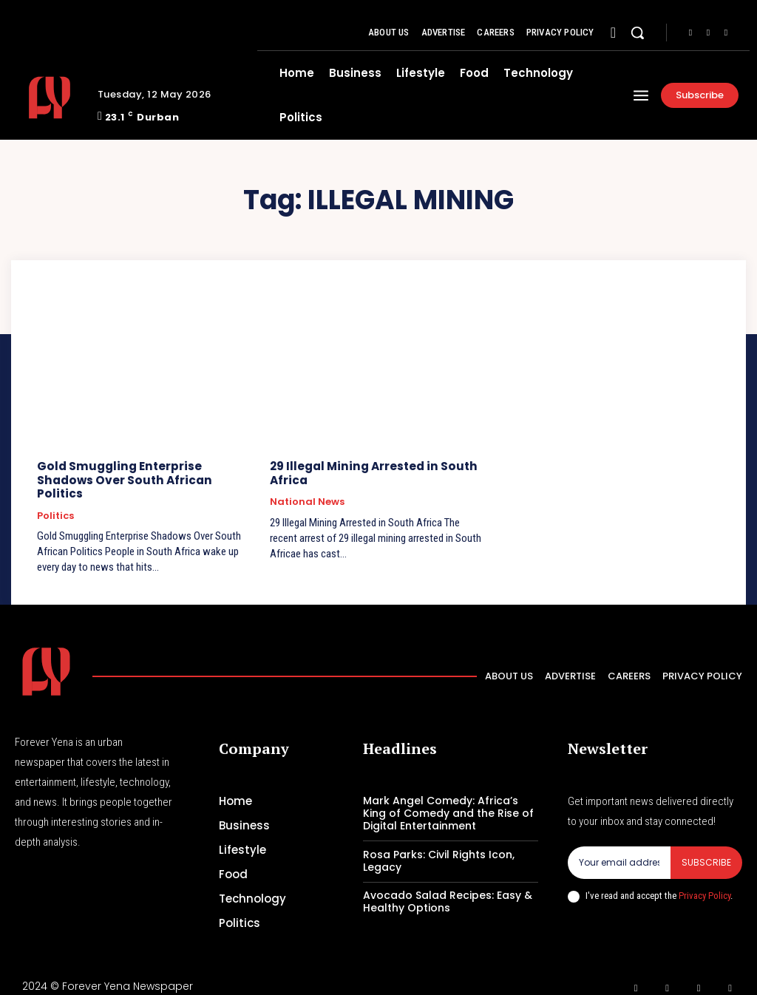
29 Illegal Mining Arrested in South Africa (371, 472)
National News (307, 501)
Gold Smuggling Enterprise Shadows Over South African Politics (145, 472)
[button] (637, 32)
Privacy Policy (704, 881)
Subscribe (706, 848)
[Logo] (50, 97)
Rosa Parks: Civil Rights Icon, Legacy (439, 846)
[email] (619, 848)
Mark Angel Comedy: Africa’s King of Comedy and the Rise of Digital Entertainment (448, 799)
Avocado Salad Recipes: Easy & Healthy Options (447, 887)
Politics (55, 501)
